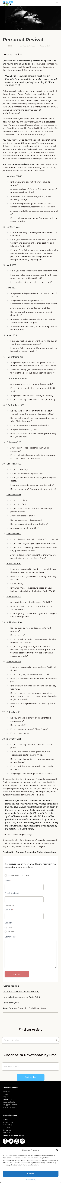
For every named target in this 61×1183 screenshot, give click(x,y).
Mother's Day (8, 1122)
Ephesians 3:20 (14, 442)
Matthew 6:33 (13, 227)
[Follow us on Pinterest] (22, 1141)
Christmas (7, 1130)
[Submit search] (57, 1040)
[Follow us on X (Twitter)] (11, 1141)
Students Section (9, 1102)
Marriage (6, 1092)
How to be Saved (9, 1107)
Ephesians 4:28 (14, 464)
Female (9, 931)
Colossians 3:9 (13, 712)
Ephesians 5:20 (14, 563)
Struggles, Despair (10, 1105)
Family (5, 1094)
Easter (5, 1120)
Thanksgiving (8, 1127)
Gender (8, 923)
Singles (5, 1097)
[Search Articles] (29, 1040)
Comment (10, 937)
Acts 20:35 (12, 335)
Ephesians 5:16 (14, 533)
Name (8, 880)
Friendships (7, 1099)
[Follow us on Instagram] (16, 1141)
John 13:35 (12, 287)
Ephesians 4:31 (14, 494)
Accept (30, 1173)
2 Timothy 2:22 (14, 739)
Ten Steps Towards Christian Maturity (21, 991)
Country (9, 909)
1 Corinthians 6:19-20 (17, 378)
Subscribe (30, 1077)
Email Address (12, 893)
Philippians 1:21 (14, 596)
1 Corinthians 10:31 (15, 405)
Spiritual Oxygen (11, 1002)
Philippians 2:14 (14, 622)
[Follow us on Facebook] (5, 1141)
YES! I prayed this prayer (17, 875)
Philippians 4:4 (14, 661)
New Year (6, 1133)
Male (8, 927)
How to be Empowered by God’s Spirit (21, 997)
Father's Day (7, 1125)
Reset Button (9, 1008)
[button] (57, 1150)
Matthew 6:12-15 (14, 176)
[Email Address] (30, 1066)
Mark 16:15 (11, 265)
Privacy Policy (30, 1180)
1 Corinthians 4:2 (15, 357)
